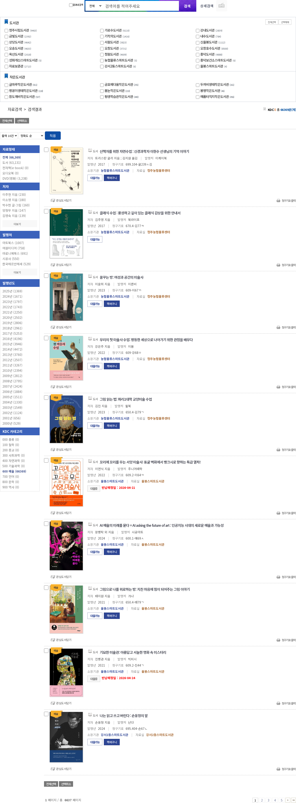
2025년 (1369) (12, 291)
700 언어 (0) (10, 476)
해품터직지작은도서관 (217, 96)
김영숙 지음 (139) (14, 215)
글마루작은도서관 (23, 84)
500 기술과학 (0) (13, 466)
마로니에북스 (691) (15, 253)
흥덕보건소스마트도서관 (216, 60)
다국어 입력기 (221, 5)
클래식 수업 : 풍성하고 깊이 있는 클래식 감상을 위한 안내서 (140, 212)
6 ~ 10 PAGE (287, 800)
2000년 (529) (11, 423)
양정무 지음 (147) (14, 210)
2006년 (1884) (12, 391)
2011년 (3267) (12, 365)
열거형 (283, 135)
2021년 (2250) (12, 312)
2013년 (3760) (12, 354)
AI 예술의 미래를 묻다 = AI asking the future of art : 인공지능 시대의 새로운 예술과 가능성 (162, 525)
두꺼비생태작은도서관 (217, 84)
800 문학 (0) (10, 482)
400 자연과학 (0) (13, 460)
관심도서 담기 (217, 121)
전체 (11, 157)
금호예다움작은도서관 (122, 84)
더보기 (20, 224)
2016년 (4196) (12, 338)
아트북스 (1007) (13, 243)
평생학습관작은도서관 (122, 96)
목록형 (290, 135)
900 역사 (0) (10, 487)
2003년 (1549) (12, 407)
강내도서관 (207, 30)
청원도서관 (112, 54)
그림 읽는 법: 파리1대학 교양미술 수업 (126, 399)
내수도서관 (207, 36)
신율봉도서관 (208, 42)
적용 (53, 135)
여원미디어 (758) (13, 248)
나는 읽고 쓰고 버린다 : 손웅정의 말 (124, 715)
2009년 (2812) (12, 376)
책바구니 (112, 178)
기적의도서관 (113, 36)
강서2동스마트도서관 (118, 66)
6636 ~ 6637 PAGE (293, 800)
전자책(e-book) (15, 168)
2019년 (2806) (12, 323)
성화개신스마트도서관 (23, 60)
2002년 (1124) (12, 413)
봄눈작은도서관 (118, 90)
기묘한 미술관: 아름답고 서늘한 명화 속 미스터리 (133, 652)
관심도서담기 (63, 200)
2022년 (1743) (12, 307)
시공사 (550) (10, 258)
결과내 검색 (76, 5)
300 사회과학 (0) (13, 455)
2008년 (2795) (12, 381)
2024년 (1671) (12, 296)
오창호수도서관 (210, 48)
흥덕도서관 (207, 54)
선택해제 (285, 22)
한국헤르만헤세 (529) (16, 264)
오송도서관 (16, 48)
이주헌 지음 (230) (14, 194)
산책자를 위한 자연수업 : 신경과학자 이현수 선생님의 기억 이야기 (144, 151)
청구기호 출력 (288, 200)
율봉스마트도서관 (211, 66)
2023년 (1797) (12, 301)
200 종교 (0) (10, 450)
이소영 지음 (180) (14, 200)
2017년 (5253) (12, 333)
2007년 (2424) (12, 386)
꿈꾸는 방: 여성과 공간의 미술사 (121, 277)
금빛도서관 (16, 36)
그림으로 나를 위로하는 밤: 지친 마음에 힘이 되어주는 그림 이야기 (145, 589)
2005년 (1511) (12, 397)
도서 (11, 162)
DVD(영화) (15, 178)
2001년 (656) (11, 418)
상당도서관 (16, 42)
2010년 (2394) (12, 370)
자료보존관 (16, 66)
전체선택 (272, 22)
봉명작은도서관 (213, 90)
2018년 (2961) (12, 328)
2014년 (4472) (12, 349)
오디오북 (10, 173)
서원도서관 (112, 42)
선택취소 (22, 121)
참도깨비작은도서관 (25, 96)
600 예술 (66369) (14, 471)
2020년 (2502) (12, 317)
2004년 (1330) (12, 402)
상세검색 (206, 5)
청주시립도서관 (19, 30)
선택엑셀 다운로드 (280, 121)
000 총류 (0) (10, 439)
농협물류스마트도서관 (119, 60)
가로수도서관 (113, 30)
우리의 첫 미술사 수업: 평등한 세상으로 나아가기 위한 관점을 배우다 (146, 339)
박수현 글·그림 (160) (16, 205)
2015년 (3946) (12, 344)
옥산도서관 (16, 54)
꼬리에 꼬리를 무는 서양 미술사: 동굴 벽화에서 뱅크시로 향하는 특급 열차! (150, 462)
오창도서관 (112, 48)
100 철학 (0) (10, 445)
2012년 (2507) (12, 360)
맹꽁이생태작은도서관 (26, 90)
